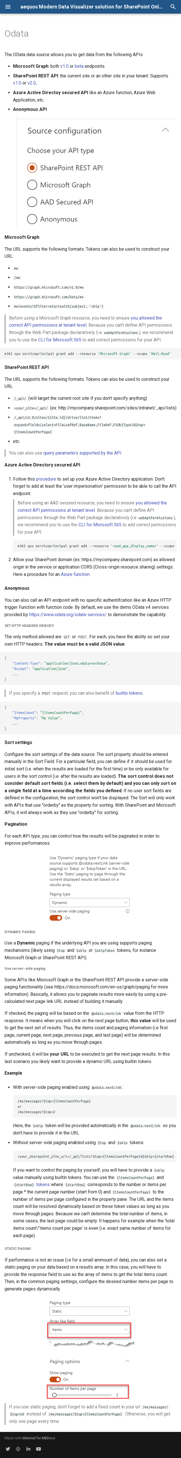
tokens (43, 1184)
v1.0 (64, 66)
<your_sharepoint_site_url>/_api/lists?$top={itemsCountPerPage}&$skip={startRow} (96, 1156)
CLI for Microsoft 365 (59, 340)
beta (79, 66)
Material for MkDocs (38, 1438)
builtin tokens (129, 693)
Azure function (75, 574)
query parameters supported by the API (82, 453)
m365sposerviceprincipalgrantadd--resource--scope (97, 546)
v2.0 (31, 83)
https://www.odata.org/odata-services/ (68, 614)
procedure (46, 479)
